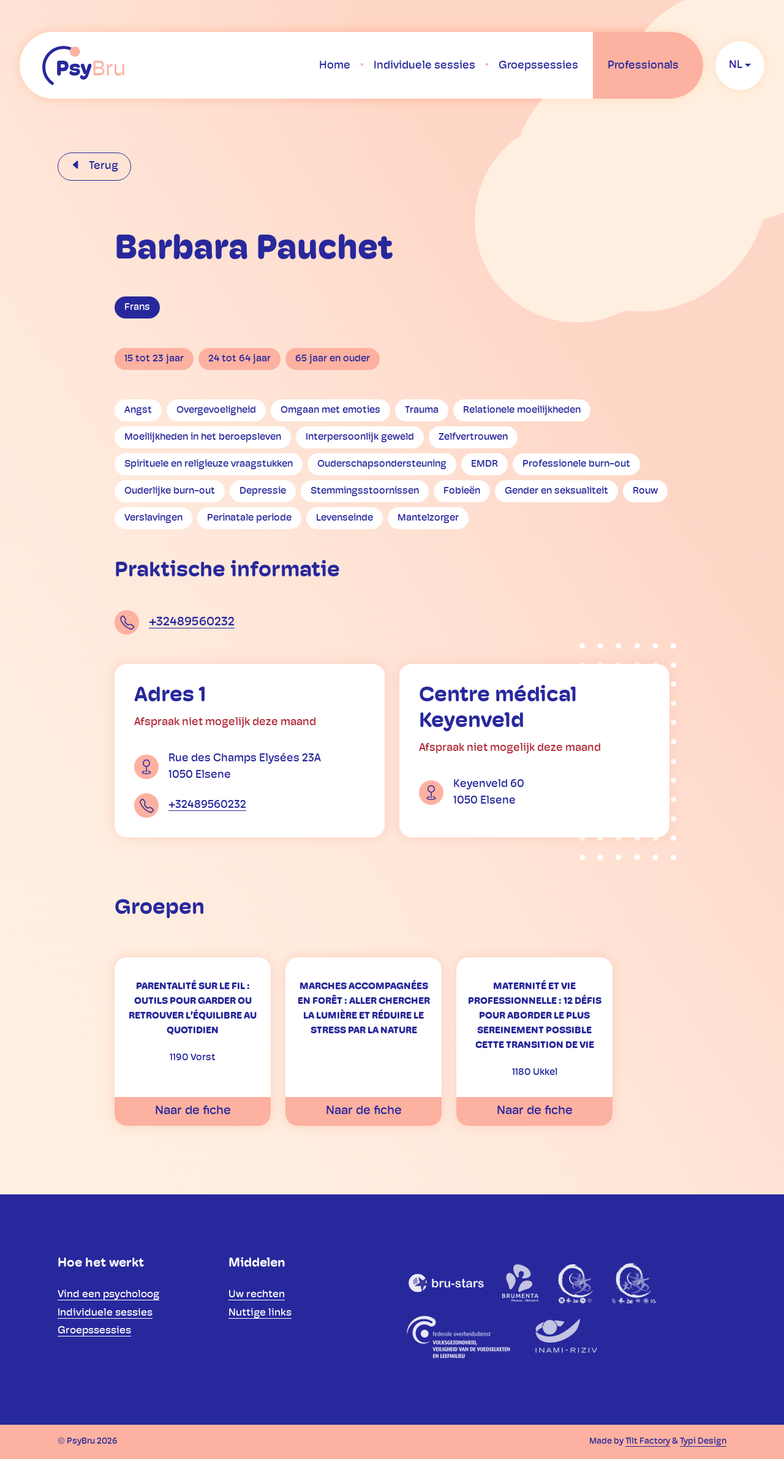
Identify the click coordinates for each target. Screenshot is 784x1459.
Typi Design (703, 1441)
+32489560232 (192, 622)
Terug (102, 166)
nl (735, 65)
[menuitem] (334, 65)
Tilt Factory (647, 1441)
